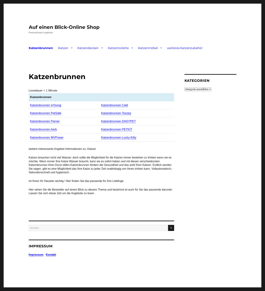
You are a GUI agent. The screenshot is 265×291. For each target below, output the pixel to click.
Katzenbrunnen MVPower (47, 137)
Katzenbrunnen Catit (114, 105)
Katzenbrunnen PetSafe (45, 113)
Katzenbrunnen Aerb (43, 129)
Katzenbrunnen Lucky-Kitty (118, 137)
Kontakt (51, 254)
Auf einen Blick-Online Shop (64, 27)
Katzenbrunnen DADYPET (118, 121)
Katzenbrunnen (41, 48)
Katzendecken (87, 48)
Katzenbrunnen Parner (45, 121)
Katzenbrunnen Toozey (116, 113)
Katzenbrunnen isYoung (45, 105)
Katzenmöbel (148, 48)
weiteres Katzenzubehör (185, 48)
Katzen (63, 48)
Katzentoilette (118, 48)
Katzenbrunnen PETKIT (116, 129)
